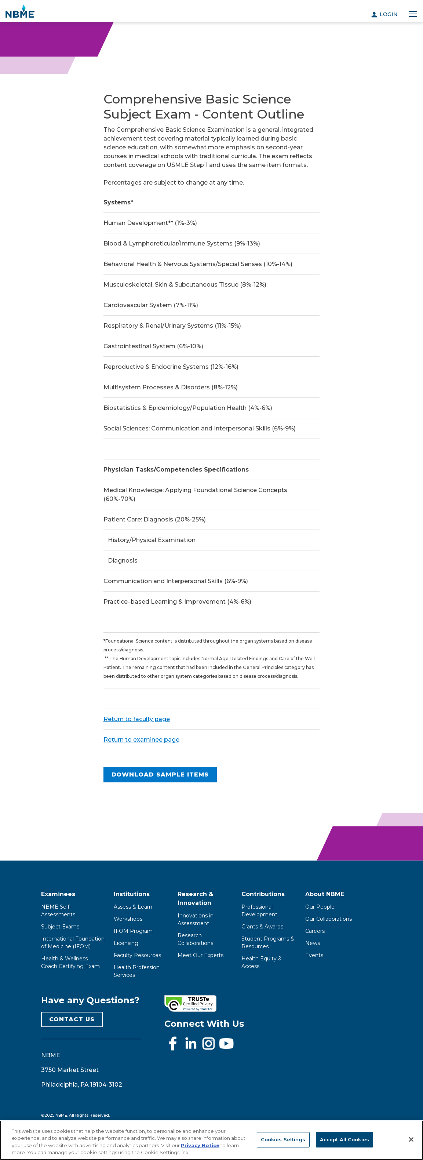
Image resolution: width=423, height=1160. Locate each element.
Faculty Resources (137, 955)
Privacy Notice (200, 1145)
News (312, 943)
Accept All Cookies (344, 1139)
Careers (315, 931)
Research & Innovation (195, 898)
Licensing (126, 943)
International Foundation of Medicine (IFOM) (73, 942)
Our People (320, 906)
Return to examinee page (141, 739)
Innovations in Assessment (196, 919)
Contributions (263, 894)
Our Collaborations (328, 919)
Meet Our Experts (200, 955)
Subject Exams (60, 926)
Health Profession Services (137, 971)
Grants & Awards (262, 926)
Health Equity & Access (261, 962)
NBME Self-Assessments (58, 910)
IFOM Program (133, 931)
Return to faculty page (136, 719)
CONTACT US (72, 1019)
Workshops (128, 919)
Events (314, 955)
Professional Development (259, 910)
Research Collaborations (195, 939)
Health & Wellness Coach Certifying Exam (70, 962)
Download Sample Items (160, 774)
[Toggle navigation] (413, 14)
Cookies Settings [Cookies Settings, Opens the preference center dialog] (283, 1139)
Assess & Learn (133, 906)
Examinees (58, 894)
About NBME (324, 894)
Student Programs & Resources (267, 942)
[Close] (411, 1139)
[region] (211, 1140)
